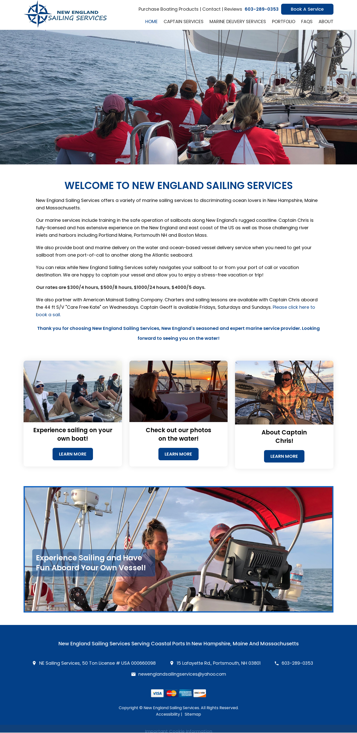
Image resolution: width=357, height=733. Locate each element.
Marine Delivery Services (237, 21)
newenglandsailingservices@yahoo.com (182, 674)
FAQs (307, 21)
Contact (211, 9)
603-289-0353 (262, 9)
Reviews (233, 9)
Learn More (73, 454)
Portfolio (283, 21)
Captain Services (184, 21)
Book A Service (307, 9)
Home (151, 21)
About (326, 21)
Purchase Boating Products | (170, 9)
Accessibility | (169, 715)
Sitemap (193, 715)
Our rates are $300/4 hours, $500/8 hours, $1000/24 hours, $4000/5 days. (120, 287)
